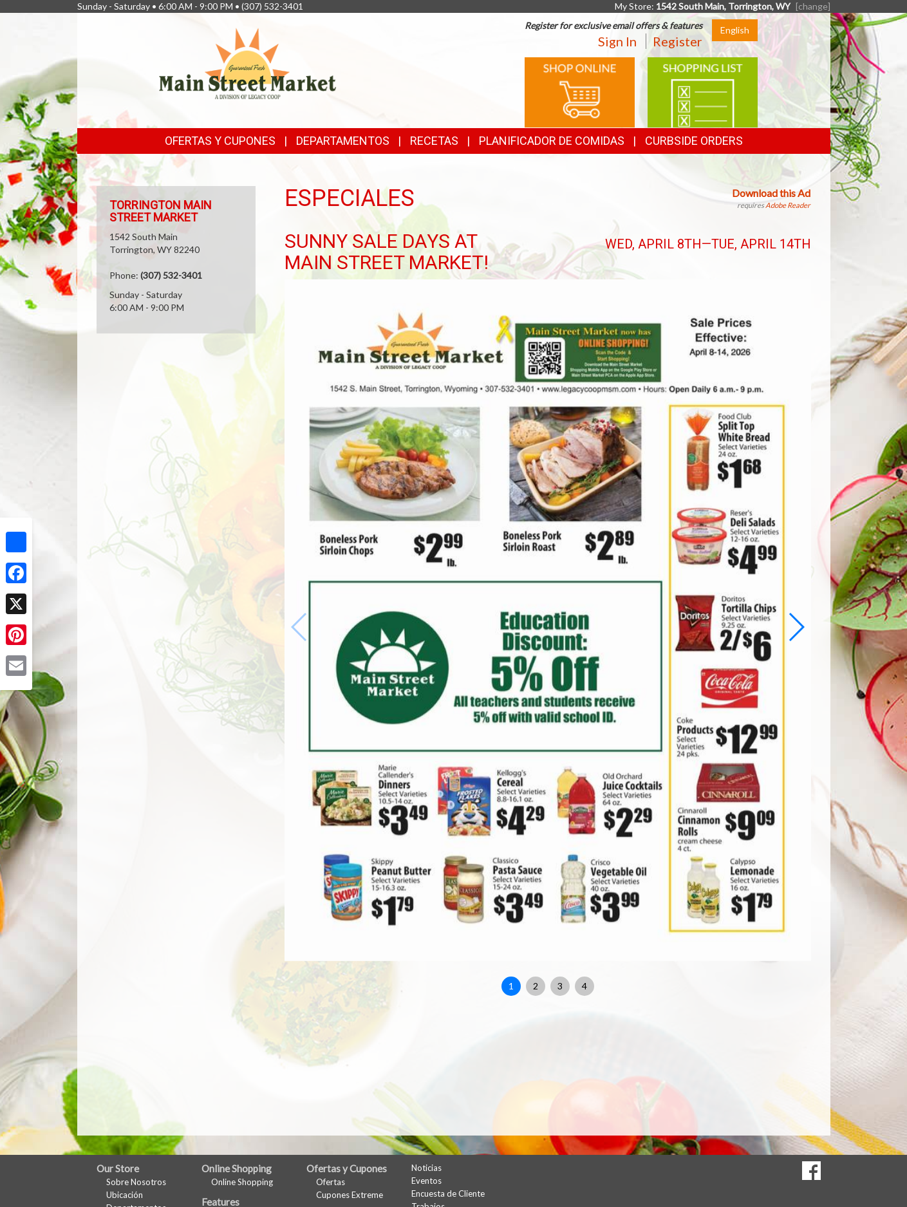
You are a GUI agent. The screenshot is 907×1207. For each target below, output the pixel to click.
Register (677, 41)
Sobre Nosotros (136, 1182)
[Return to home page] (248, 61)
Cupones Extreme (349, 1195)
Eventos (426, 1180)
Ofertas (330, 1182)
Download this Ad (771, 193)
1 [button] (511, 985)
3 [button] (560, 985)
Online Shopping (242, 1182)
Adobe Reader (787, 205)
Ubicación (124, 1195)
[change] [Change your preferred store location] (813, 6)
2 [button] (535, 985)
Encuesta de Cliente (448, 1193)
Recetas (434, 140)
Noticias (426, 1168)
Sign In (617, 41)
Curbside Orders (694, 140)
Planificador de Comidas (551, 140)
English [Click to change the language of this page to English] (734, 29)
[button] (796, 627)
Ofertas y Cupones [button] (220, 140)
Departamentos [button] (342, 140)
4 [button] (584, 985)
